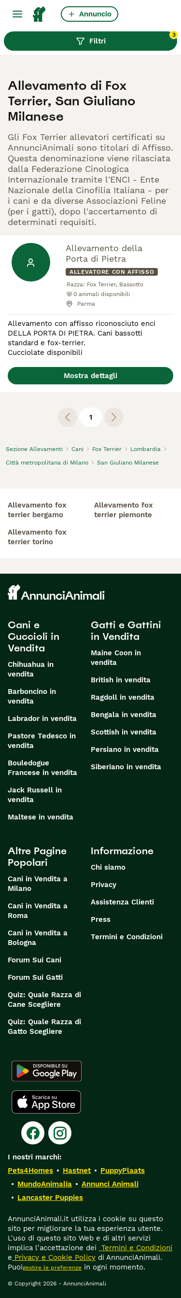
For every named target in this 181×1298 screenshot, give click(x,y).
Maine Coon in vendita (116, 658)
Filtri (127, 38)
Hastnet (77, 1170)
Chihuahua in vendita (31, 669)
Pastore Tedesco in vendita (42, 741)
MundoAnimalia (44, 1184)
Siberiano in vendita (126, 766)
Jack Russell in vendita (35, 795)
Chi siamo (108, 867)
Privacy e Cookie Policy (54, 1257)
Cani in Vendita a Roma (38, 911)
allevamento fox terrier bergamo (37, 510)
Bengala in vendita (123, 714)
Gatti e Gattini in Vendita (126, 630)
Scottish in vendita (123, 732)
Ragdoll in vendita (122, 697)
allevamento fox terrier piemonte (123, 510)
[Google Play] (47, 1071)
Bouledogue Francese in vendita (42, 768)
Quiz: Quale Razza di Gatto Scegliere (44, 1026)
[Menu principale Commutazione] (17, 14)
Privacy (103, 884)
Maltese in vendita (40, 817)
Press (101, 919)
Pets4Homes (30, 1170)
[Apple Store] (46, 1102)
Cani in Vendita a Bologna (38, 938)
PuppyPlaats (122, 1170)
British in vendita (121, 680)
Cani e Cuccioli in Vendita (33, 636)
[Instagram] (59, 1132)
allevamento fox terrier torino (37, 537)
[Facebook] (32, 1132)
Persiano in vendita (125, 749)
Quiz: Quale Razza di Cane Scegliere (44, 999)
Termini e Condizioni (127, 936)
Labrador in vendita (42, 718)
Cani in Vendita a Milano (38, 884)
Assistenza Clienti (122, 902)
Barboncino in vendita (32, 696)
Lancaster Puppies (50, 1197)
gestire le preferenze (52, 1267)
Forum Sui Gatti (35, 977)
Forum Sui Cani (34, 960)
